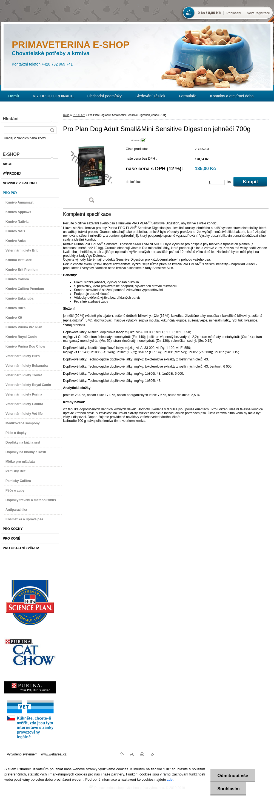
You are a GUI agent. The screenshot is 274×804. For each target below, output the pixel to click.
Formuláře (187, 96)
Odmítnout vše (232, 775)
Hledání (11, 118)
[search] (52, 130)
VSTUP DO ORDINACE (53, 96)
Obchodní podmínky (104, 96)
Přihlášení (234, 13)
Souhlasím (228, 788)
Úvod (66, 115)
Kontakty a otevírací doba (232, 96)
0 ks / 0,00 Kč (209, 13)
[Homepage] (13, 96)
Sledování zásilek (150, 96)
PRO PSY (79, 115)
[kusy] (216, 182)
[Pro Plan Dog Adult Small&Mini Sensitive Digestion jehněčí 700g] (91, 172)
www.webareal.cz (54, 754)
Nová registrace (258, 13)
